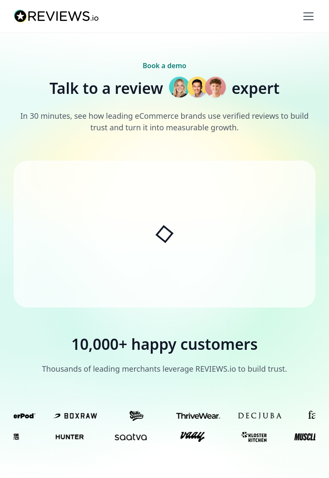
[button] (306, 16)
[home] (56, 16)
